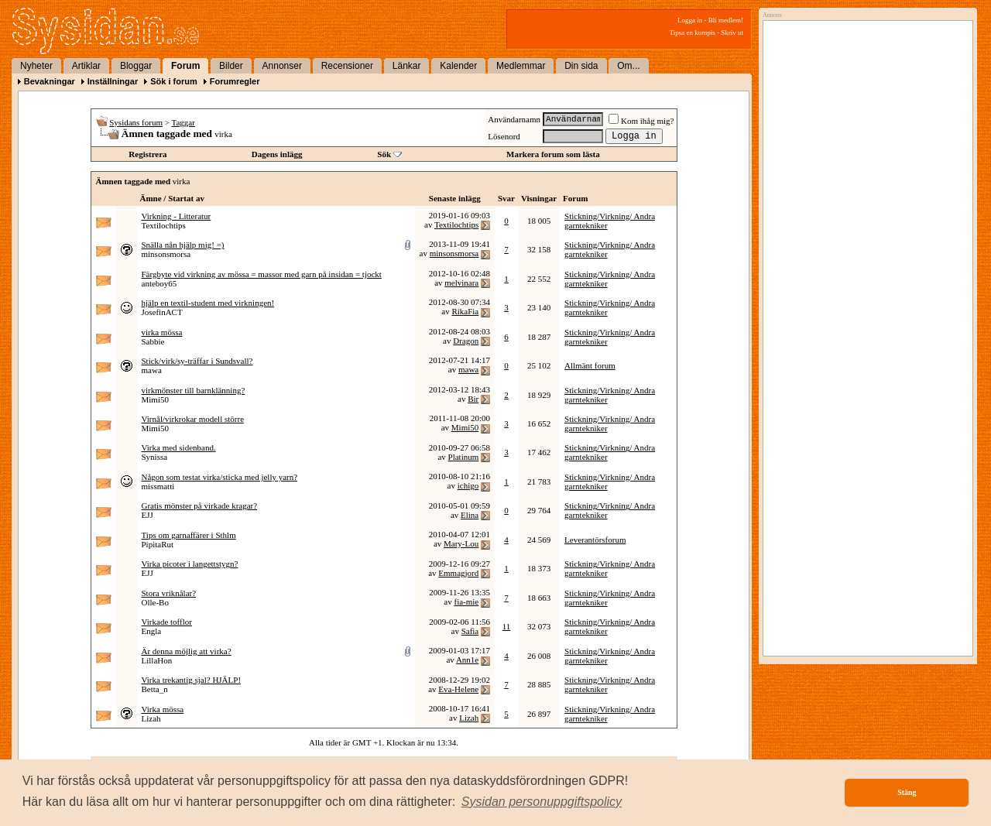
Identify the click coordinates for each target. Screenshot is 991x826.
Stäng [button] (906, 792)
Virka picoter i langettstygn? (190, 563)
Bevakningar (49, 81)
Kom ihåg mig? (641, 120)
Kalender (458, 65)
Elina (469, 514)
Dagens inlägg (277, 154)
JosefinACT (162, 312)
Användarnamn (514, 119)
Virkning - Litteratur (176, 216)
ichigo (468, 485)
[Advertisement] (864, 183)
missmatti (158, 486)
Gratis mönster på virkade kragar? (200, 505)
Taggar (183, 122)
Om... (628, 65)
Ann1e (467, 659)
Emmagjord (458, 573)
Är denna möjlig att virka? (186, 651)
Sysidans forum (136, 122)
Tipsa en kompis (692, 32)
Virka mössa (163, 709)
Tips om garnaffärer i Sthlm (189, 535)
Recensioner (347, 65)
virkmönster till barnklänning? (193, 390)
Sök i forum (173, 81)
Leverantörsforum (595, 539)
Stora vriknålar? (169, 593)
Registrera (147, 154)
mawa (152, 370)
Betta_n (155, 689)
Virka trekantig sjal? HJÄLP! (192, 679)
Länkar (407, 65)
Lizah (151, 718)
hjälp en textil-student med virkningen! (208, 302)
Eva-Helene (458, 689)
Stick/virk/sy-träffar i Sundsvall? (197, 360)
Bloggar (136, 65)
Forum (185, 65)
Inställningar (112, 81)
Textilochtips (164, 225)
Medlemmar (520, 65)
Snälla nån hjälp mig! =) (183, 244)
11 (506, 626)
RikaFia (464, 311)
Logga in (689, 20)
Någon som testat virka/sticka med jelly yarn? (220, 477)
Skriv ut (732, 32)
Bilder (231, 65)
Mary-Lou (461, 543)
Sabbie (153, 341)
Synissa (155, 456)
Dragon (465, 340)
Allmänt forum (590, 365)
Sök (384, 154)
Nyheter (36, 65)
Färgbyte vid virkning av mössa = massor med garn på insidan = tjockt (262, 274)
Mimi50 (155, 399)
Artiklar (86, 65)
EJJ (147, 514)
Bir (473, 398)
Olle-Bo (155, 602)
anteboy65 (159, 283)
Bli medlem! (725, 20)
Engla (152, 631)
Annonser (282, 65)
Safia (470, 631)
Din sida (581, 65)
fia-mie (466, 601)
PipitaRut (158, 544)
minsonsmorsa (166, 254)
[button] (542, 802)
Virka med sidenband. (179, 447)
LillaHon (157, 660)
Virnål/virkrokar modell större (193, 418)
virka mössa (162, 332)
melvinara (461, 282)
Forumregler (235, 81)
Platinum (463, 456)
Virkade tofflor (167, 621)
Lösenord (504, 136)
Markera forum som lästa (553, 154)
